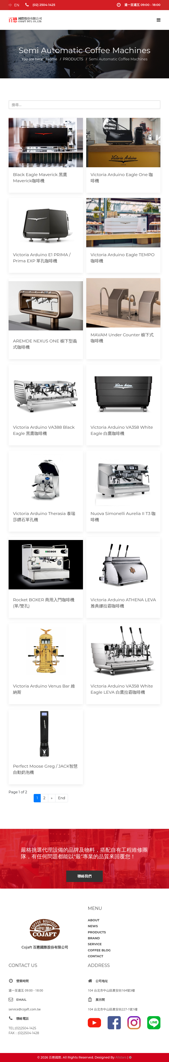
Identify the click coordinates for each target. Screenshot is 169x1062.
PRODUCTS (97, 932)
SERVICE (95, 944)
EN (16, 5)
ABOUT (93, 920)
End (61, 798)
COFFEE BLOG (99, 950)
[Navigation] (158, 20)
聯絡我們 (84, 876)
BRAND (94, 938)
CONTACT (95, 956)
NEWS (93, 926)
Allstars (120, 1057)
